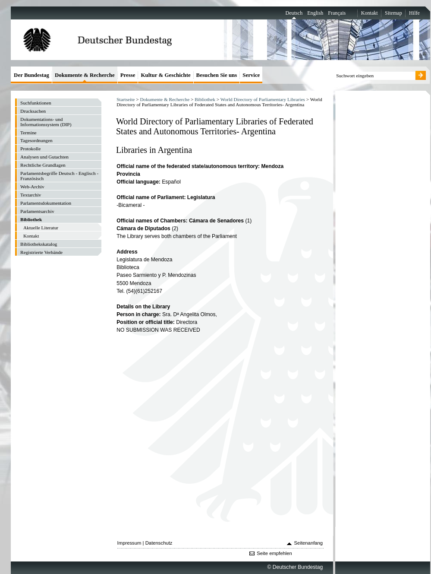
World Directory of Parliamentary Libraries (262, 99)
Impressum (129, 542)
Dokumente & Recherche (164, 99)
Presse (127, 75)
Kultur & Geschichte (165, 75)
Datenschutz (159, 542)
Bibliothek (205, 99)
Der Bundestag (31, 75)
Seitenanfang (308, 542)
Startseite (125, 99)
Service (251, 75)
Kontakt (369, 13)
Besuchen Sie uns (216, 75)
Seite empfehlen (274, 553)
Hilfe (414, 13)
